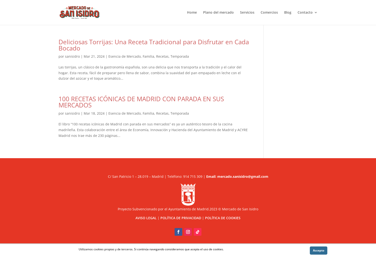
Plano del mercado (218, 13)
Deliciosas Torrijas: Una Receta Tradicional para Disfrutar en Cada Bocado (154, 45)
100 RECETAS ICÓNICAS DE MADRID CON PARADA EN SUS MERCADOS (141, 102)
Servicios (247, 13)
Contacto (305, 13)
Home (192, 13)
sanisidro (72, 56)
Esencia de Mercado (124, 56)
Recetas (162, 56)
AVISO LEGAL (146, 218)
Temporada (179, 56)
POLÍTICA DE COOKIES (223, 218)
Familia (148, 56)
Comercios (269, 13)
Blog (287, 13)
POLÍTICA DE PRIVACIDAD (180, 218)
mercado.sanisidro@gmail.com (242, 176)
